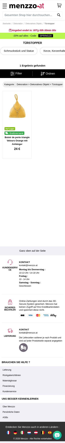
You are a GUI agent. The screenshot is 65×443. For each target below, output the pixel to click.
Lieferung (7, 370)
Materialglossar (10, 380)
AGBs (5, 417)
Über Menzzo (9, 406)
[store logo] (32, 5)
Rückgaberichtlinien (12, 375)
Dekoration (18, 23)
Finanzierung (9, 386)
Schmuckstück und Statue (19, 50)
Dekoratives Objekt (33, 23)
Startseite (7, 23)
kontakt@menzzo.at (28, 333)
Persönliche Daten (11, 412)
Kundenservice (9, 391)
